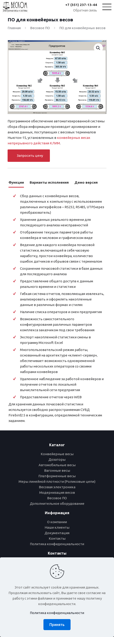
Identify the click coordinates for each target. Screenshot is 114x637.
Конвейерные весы (57, 454)
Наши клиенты (57, 527)
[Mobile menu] (104, 6)
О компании (57, 522)
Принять (57, 625)
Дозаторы (57, 459)
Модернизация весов (57, 492)
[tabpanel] (57, 309)
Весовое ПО (40, 28)
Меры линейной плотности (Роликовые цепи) (57, 481)
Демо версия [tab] (86, 182)
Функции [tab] (16, 182)
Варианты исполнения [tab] (49, 182)
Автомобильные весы (57, 465)
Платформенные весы (57, 476)
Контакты (57, 538)
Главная (14, 28)
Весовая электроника (57, 487)
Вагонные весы (57, 470)
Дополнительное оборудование (57, 503)
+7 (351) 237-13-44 (81, 5)
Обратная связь (85, 10)
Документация (57, 533)
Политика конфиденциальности (57, 544)
